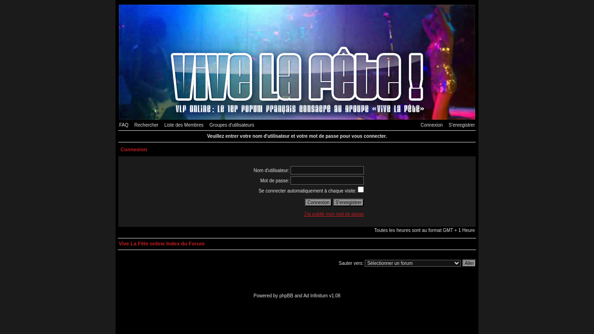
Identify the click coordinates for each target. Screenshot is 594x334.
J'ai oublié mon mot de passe (334, 214)
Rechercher (147, 125)
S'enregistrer (462, 125)
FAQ (124, 125)
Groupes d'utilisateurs (231, 125)
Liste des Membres (183, 125)
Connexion (431, 125)
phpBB (286, 295)
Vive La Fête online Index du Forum (162, 243)
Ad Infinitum (315, 295)
